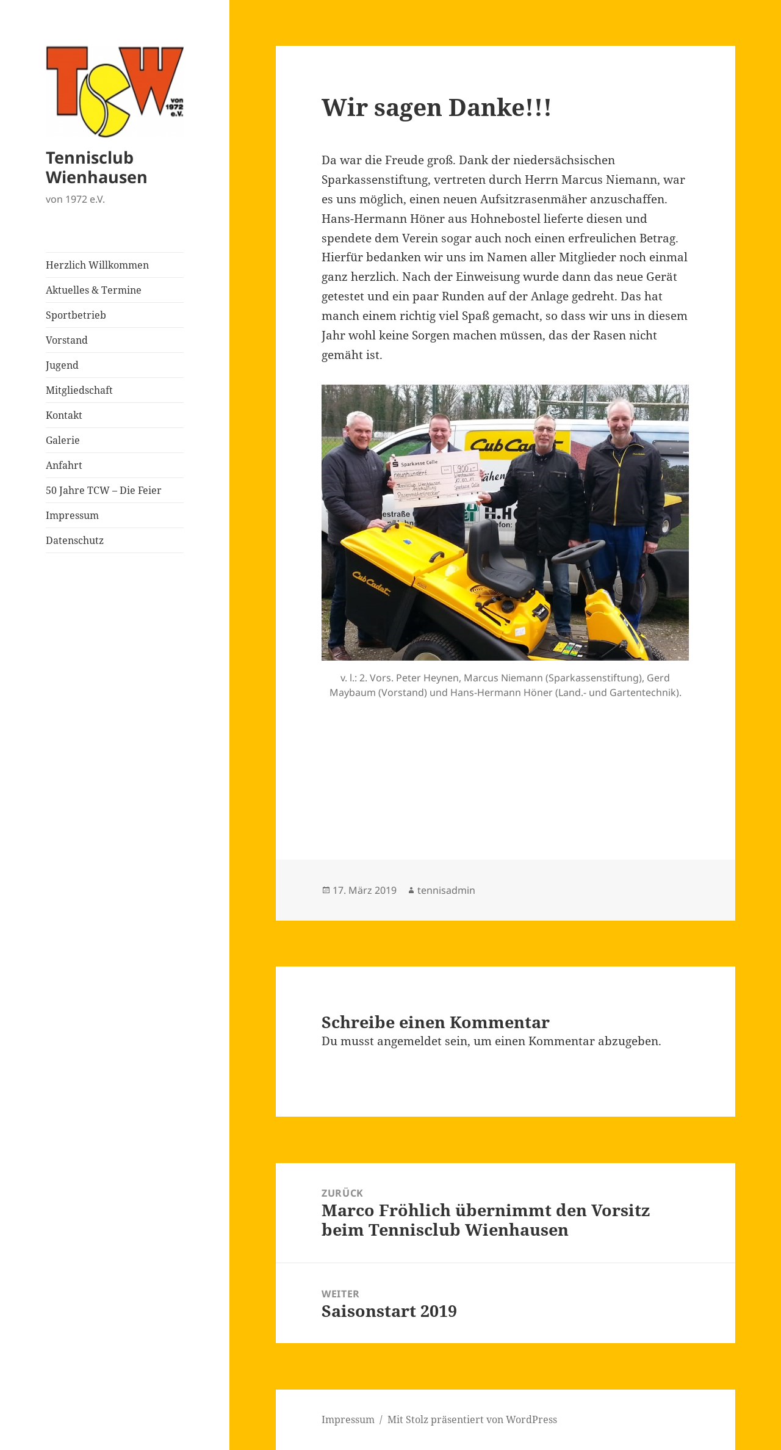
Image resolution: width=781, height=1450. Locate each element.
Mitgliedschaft (79, 390)
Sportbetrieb (76, 315)
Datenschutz (75, 540)
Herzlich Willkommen (97, 265)
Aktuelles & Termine (94, 290)
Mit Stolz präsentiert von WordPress (472, 1419)
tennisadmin (446, 890)
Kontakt (64, 415)
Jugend (62, 365)
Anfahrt (64, 465)
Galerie (63, 440)
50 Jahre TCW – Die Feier (104, 490)
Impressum (72, 515)
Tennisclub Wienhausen (97, 167)
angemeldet (409, 1041)
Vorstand (67, 340)
